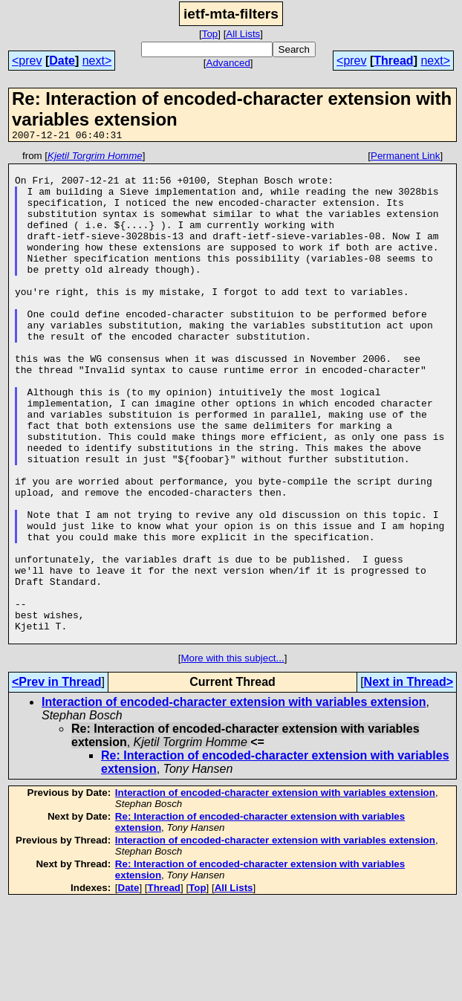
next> (97, 60)
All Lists (243, 33)
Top (210, 33)
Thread (393, 60)
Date (62, 60)
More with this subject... (232, 756)
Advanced (228, 62)
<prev (27, 60)
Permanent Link (405, 157)
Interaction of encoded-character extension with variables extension (234, 800)
